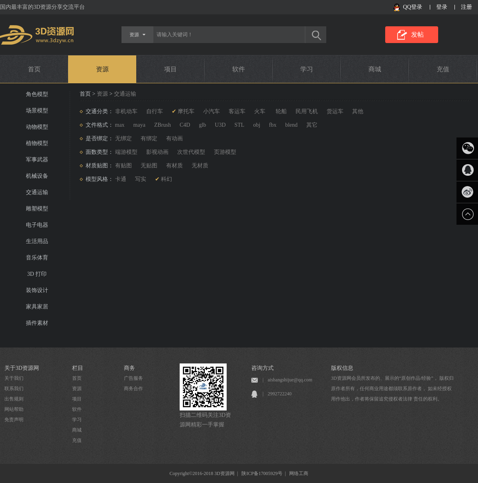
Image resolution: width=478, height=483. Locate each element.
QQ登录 (412, 7)
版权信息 (342, 368)
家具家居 (37, 307)
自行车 (154, 111)
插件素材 (37, 323)
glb (202, 125)
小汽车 (211, 111)
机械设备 (37, 176)
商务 (129, 368)
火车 (259, 111)
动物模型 (37, 127)
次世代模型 (191, 152)
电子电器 (37, 225)
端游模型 (126, 152)
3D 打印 (37, 274)
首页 (34, 69)
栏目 (77, 368)
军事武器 (37, 160)
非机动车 (126, 111)
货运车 (335, 111)
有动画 (174, 138)
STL (240, 125)
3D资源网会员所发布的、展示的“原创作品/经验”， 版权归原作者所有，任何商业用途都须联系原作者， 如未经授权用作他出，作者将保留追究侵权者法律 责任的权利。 (392, 388)
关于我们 (14, 378)
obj (256, 125)
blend (291, 125)
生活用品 (37, 241)
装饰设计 (37, 290)
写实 (140, 179)
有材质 (174, 166)
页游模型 (225, 152)
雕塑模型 (37, 209)
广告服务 (133, 378)
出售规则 (14, 399)
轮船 (280, 111)
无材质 (200, 166)
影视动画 (157, 152)
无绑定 (123, 138)
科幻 (166, 179)
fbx (272, 125)
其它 (311, 125)
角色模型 (37, 94)
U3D (220, 125)
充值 (443, 69)
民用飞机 (307, 111)
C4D (185, 125)
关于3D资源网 (21, 368)
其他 (357, 111)
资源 (102, 69)
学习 (306, 69)
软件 (238, 69)
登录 (441, 7)
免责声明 (14, 419)
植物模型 (37, 143)
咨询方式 (262, 368)
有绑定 (149, 138)
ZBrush (162, 125)
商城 (374, 69)
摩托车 (186, 111)
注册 (466, 7)
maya (139, 125)
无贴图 (149, 166)
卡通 (120, 179)
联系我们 (14, 388)
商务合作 (133, 388)
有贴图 (123, 166)
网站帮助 (14, 409)
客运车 (237, 111)
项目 (170, 69)
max (120, 125)
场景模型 (37, 111)
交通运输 (37, 192)
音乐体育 (37, 258)
